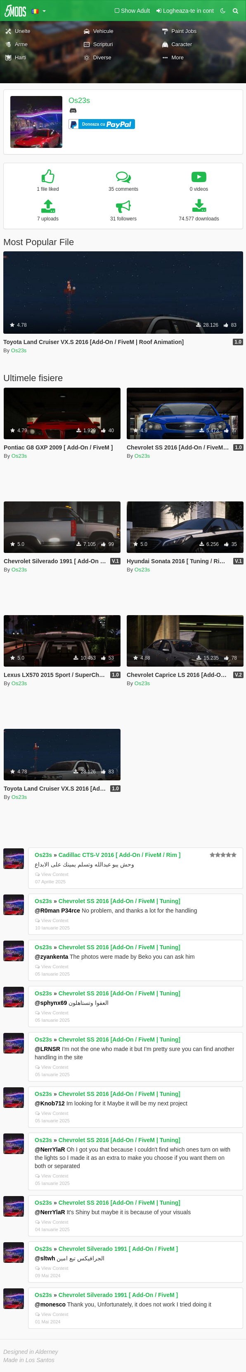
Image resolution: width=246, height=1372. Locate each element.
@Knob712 (50, 1103)
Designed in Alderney (30, 1352)
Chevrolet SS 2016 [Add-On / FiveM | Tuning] (119, 901)
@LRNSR (47, 1049)
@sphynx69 (51, 1003)
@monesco (50, 1304)
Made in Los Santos (28, 1360)
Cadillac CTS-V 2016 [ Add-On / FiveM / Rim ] (120, 855)
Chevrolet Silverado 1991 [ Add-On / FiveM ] (118, 1249)
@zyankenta (51, 956)
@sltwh (45, 1258)
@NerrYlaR (50, 1149)
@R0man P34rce (57, 910)
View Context (52, 874)
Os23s (79, 100)
